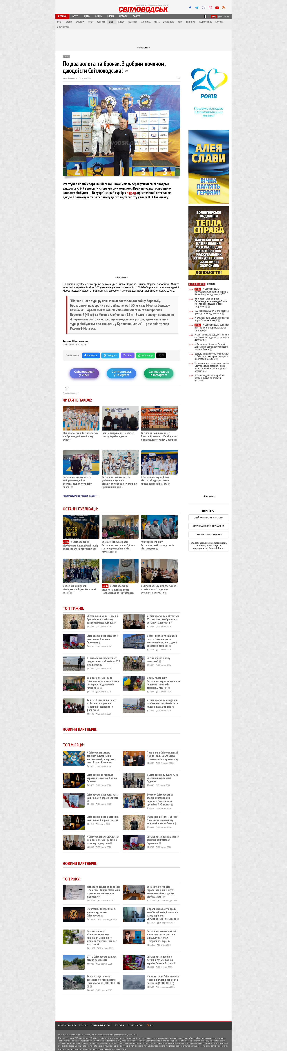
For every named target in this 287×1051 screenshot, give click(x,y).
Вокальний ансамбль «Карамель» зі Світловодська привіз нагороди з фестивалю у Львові (212, 356)
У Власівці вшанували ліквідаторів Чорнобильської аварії (79, 589)
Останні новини (197, 284)
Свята (157, 22)
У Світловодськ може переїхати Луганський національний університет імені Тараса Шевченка (101, 757)
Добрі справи (63, 27)
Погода (123, 16)
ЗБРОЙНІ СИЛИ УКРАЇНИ (208, 534)
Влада (121, 22)
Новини (62, 16)
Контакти (119, 1025)
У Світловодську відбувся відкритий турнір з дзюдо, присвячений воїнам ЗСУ (155, 480)
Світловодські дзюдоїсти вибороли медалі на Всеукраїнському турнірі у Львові (77, 482)
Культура (80, 22)
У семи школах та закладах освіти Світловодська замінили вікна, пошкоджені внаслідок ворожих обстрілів (212, 367)
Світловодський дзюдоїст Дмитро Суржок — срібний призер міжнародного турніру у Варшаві (159, 436)
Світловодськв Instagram (159, 373)
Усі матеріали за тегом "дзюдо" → (81, 496)
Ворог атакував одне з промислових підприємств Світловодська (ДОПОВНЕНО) (103, 981)
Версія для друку (71, 393)
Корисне (219, 22)
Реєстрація (223, 16)
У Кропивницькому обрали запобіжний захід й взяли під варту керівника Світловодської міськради (163, 914)
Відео (87, 16)
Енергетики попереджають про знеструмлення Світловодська (101, 912)
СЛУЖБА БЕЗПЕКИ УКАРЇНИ (208, 526)
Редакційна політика (101, 1025)
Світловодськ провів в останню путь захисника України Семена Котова (161, 960)
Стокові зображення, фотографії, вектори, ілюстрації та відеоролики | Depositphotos (209, 545)
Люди (90, 22)
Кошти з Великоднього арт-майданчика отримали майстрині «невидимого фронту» (102, 705)
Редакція (83, 1025)
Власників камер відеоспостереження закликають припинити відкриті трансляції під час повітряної (102, 938)
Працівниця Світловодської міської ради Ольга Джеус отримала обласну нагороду (162, 756)
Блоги (110, 16)
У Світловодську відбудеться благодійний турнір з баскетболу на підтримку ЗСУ (80, 545)
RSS (150, 1025)
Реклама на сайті (136, 1025)
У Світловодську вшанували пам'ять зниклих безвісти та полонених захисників (162, 703)
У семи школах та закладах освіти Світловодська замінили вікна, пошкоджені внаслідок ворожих (162, 640)
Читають (211, 284)
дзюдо (131, 192)
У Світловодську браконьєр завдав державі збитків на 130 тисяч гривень (103, 661)
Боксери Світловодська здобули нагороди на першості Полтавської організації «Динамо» (160, 799)
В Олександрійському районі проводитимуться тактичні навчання (209, 378)
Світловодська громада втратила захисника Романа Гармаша (102, 778)
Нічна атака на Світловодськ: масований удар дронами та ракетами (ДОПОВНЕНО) (163, 980)
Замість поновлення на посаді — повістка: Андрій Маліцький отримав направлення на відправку (103, 891)
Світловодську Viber (84, 373)
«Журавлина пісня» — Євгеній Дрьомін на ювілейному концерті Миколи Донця (102, 619)
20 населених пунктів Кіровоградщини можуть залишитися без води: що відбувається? (161, 891)
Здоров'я (101, 22)
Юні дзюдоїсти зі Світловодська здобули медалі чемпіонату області (81, 436)
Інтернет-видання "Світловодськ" (82, 1034)
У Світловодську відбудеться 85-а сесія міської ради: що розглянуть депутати (159, 589)
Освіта (69, 22)
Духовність (168, 22)
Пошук (136, 16)
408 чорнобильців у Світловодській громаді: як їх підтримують (157, 545)
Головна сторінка (67, 1025)
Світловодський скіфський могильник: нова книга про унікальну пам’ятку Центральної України (161, 936)
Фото (75, 16)
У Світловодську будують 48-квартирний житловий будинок (163, 778)
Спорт (112, 22)
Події (59, 22)
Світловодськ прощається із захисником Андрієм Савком (102, 818)
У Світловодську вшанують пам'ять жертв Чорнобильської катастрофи (118, 589)
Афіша (98, 16)
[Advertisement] (143, 38)
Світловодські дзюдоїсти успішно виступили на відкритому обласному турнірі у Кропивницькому (119, 482)
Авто (180, 22)
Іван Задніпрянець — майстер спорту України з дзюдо (118, 434)
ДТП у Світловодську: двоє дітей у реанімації (101, 958)
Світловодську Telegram (121, 373)
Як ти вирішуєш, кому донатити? (158, 659)
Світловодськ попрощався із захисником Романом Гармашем (102, 639)
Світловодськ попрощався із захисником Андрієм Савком (102, 797)
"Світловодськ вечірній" (75, 344)
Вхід (214, 16)
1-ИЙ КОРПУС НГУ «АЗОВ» (208, 517)
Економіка (146, 22)
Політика (132, 22)
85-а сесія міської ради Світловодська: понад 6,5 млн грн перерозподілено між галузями (118, 546)
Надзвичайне (205, 22)
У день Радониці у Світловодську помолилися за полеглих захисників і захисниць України (163, 682)
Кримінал (190, 22)
